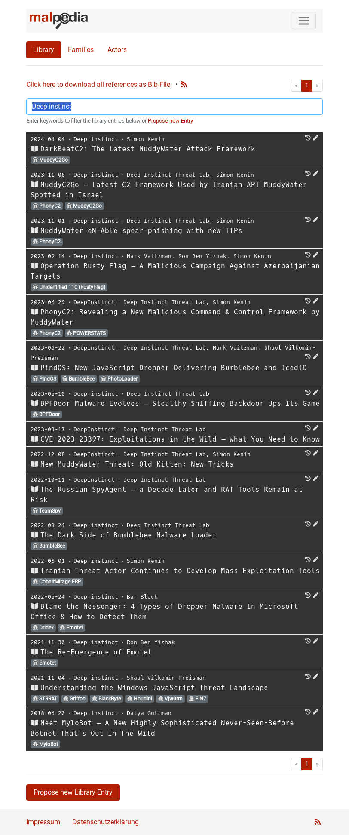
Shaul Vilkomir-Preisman (166, 678)
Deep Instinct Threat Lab (168, 174)
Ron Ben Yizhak (202, 256)
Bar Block (142, 596)
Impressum (43, 822)
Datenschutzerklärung (105, 822)
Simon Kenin (146, 139)
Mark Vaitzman (149, 256)
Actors (117, 50)
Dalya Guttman (149, 713)
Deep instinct (95, 139)
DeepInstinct (94, 302)
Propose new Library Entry (73, 792)
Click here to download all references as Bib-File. (99, 84)
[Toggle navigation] (304, 20)
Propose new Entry (170, 120)
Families (81, 50)
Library (43, 50)
